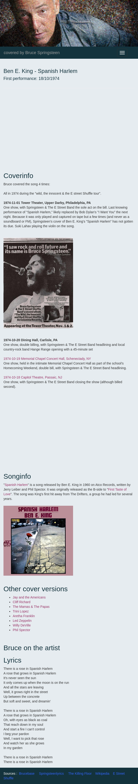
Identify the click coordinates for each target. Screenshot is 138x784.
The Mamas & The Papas (31, 607)
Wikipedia (102, 773)
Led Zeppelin (22, 620)
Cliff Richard (22, 602)
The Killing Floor (80, 773)
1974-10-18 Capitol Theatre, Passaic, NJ (32, 377)
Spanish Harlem (16, 485)
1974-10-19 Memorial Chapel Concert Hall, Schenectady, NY (47, 359)
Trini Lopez (21, 611)
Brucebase (27, 773)
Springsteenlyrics (51, 773)
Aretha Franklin (24, 616)
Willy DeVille (22, 625)
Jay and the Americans (29, 597)
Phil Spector (22, 630)
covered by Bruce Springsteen (32, 52)
